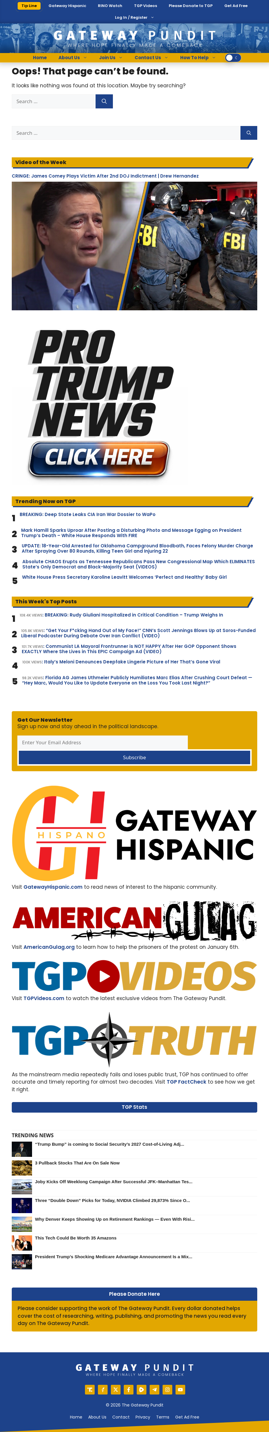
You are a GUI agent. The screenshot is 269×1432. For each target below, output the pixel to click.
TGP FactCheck (186, 1081)
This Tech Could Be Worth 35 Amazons (75, 1237)
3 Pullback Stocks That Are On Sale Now (77, 1162)
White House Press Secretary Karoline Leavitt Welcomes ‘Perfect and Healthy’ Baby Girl (124, 577)
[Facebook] (128, 1389)
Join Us (114, 57)
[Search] (104, 101)
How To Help (201, 57)
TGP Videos (145, 5)
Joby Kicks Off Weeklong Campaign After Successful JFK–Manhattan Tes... (114, 1181)
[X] (116, 1389)
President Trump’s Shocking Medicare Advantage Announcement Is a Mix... (113, 1256)
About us (97, 1417)
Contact (121, 1417)
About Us (76, 57)
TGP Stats (134, 1107)
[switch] (233, 57)
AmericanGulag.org (49, 947)
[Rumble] (141, 1389)
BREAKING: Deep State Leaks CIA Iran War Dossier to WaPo (88, 514)
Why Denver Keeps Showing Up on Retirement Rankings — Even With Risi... (115, 1219)
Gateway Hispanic (67, 5)
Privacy (143, 1417)
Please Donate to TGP (191, 5)
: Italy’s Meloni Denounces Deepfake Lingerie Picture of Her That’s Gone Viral (121, 662)
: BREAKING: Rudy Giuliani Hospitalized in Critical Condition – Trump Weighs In (121, 615)
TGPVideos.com (44, 998)
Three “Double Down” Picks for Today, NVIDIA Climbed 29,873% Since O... (112, 1200)
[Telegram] (154, 1389)
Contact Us (154, 57)
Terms (162, 1417)
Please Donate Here (134, 1294)
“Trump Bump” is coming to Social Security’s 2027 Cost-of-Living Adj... (109, 1144)
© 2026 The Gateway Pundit (134, 1405)
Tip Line (29, 5)
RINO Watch (110, 5)
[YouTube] (180, 1389)
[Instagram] (167, 1389)
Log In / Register (131, 17)
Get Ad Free (236, 5)
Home (40, 58)
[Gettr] (103, 1389)
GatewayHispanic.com (53, 886)
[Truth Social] (90, 1389)
